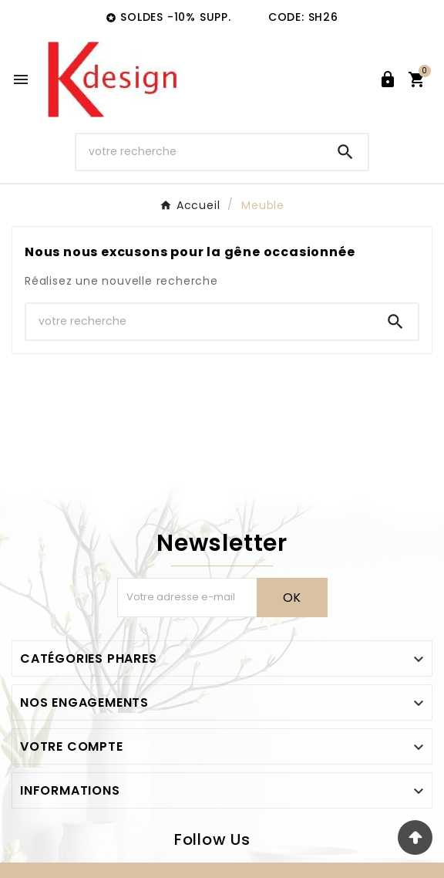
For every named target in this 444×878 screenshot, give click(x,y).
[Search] (345, 152)
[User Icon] (387, 79)
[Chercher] (199, 151)
